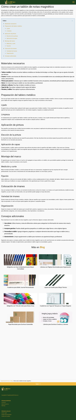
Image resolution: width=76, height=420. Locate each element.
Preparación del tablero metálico (13, 26)
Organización (10, 53)
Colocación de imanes (11, 48)
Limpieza (9, 31)
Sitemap (3, 405)
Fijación (9, 46)
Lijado (8, 28)
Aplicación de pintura (10, 33)
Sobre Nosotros (5, 404)
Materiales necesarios (10, 23)
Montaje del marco (10, 41)
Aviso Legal (4, 412)
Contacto (3, 402)
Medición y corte (11, 43)
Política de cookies (5, 416)
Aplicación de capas (12, 38)
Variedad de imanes (12, 51)
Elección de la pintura (12, 36)
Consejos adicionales (10, 56)
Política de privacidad (6, 414)
